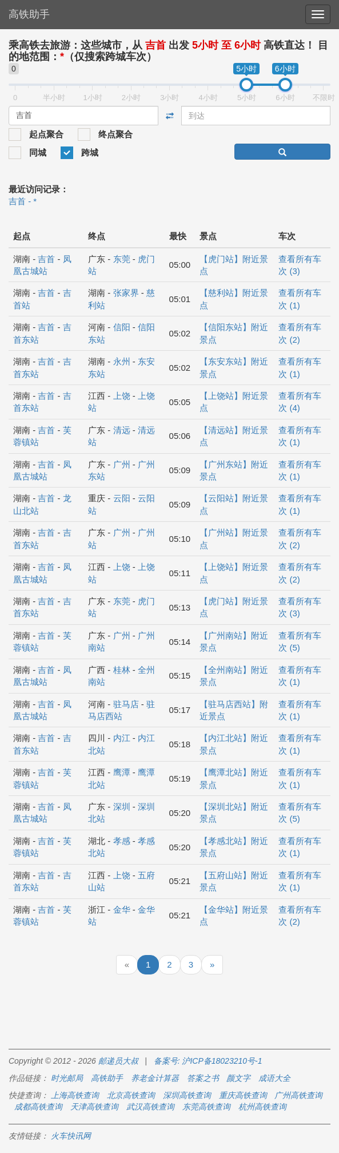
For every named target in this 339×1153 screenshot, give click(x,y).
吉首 (46, 259)
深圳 (121, 806)
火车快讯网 (71, 1135)
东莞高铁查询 (206, 1106)
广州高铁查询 (298, 1095)
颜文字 (238, 1078)
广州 (121, 464)
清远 (121, 430)
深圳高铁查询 (187, 1095)
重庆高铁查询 (243, 1095)
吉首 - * (23, 201)
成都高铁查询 (38, 1106)
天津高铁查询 (94, 1106)
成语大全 (274, 1078)
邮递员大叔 (118, 1060)
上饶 (121, 396)
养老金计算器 (155, 1078)
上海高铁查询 (75, 1095)
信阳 (121, 327)
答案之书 (203, 1078)
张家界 (126, 293)
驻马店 (126, 704)
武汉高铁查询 (150, 1106)
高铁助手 (29, 14)
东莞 (121, 259)
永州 (121, 361)
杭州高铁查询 (262, 1106)
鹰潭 (121, 772)
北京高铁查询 (131, 1095)
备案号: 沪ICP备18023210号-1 (208, 1060)
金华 (121, 909)
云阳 (121, 498)
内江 (121, 738)
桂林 (121, 670)
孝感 (121, 841)
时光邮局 (67, 1078)
